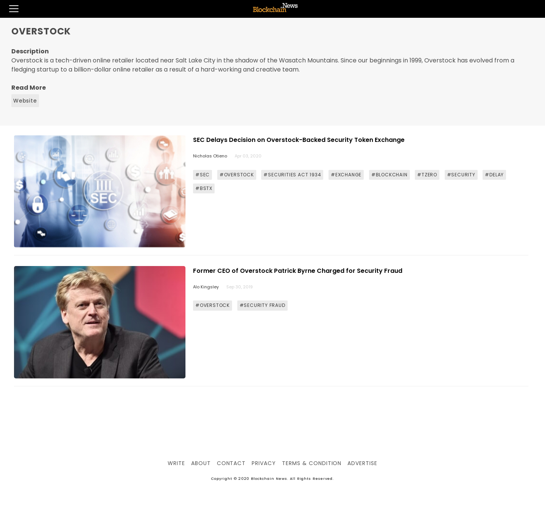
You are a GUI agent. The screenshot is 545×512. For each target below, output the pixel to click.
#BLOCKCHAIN (389, 174)
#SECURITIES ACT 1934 (292, 174)
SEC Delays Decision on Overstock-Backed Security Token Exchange (299, 139)
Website (25, 100)
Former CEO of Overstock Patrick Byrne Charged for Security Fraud (297, 270)
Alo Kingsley (206, 287)
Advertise (362, 463)
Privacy (264, 463)
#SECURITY (461, 174)
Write (176, 463)
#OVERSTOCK (237, 174)
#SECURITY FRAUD (262, 305)
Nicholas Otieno (210, 156)
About (201, 463)
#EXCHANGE (346, 174)
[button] (9, 8)
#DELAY (494, 174)
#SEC (202, 174)
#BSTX (203, 188)
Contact (231, 463)
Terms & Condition (311, 463)
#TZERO (427, 174)
